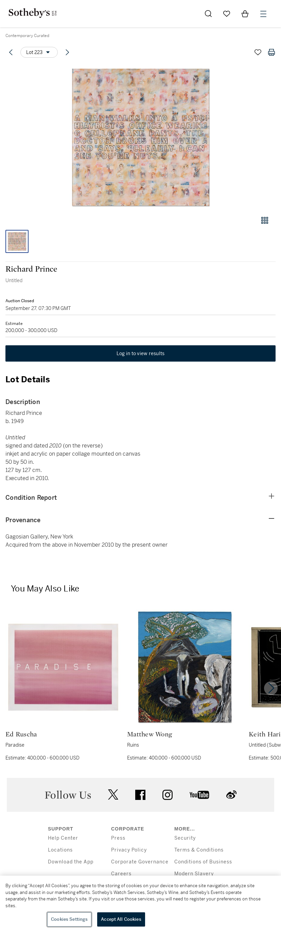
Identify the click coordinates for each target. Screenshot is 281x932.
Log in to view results (141, 353)
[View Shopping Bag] (245, 13)
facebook (140, 795)
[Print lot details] (271, 52)
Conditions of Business (203, 862)
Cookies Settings (69, 919)
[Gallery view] (264, 220)
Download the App (70, 862)
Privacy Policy (129, 850)
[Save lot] (257, 52)
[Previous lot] (11, 52)
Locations (60, 850)
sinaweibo (231, 794)
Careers (121, 874)
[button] (140, 137)
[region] (140, 904)
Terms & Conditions (199, 850)
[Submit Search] (208, 13)
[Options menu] (39, 52)
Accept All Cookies (121, 919)
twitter (113, 794)
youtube (199, 795)
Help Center (63, 838)
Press (118, 838)
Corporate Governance (140, 862)
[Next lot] (67, 52)
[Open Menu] (263, 14)
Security (185, 838)
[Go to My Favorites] (226, 13)
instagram (167, 795)
